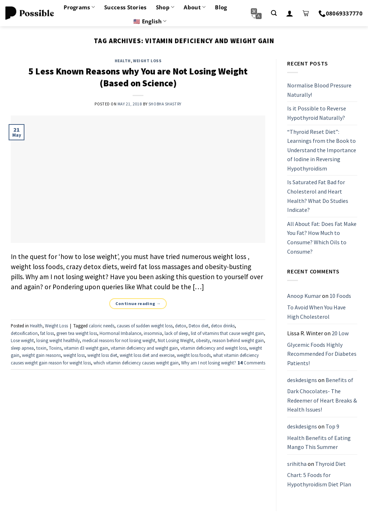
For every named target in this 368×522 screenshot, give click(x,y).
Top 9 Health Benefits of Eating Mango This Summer (319, 436)
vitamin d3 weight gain (86, 348)
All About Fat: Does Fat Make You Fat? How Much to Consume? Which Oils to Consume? (321, 237)
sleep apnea (22, 348)
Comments (251, 363)
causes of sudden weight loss (144, 325)
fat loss (47, 333)
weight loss (74, 355)
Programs (79, 7)
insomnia (153, 333)
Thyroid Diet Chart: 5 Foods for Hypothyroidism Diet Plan (319, 474)
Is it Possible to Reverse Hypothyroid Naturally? (316, 113)
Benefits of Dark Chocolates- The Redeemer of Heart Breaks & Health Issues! (322, 394)
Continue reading (138, 303)
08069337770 (340, 13)
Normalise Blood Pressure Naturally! (319, 90)
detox (180, 325)
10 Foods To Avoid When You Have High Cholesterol (319, 306)
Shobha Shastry (164, 103)
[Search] (274, 13)
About (195, 7)
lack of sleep (176, 333)
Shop (165, 7)
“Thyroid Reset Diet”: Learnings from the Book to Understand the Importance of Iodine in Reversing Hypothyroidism (321, 150)
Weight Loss (147, 60)
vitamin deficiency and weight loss (213, 348)
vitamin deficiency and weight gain (144, 348)
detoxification (24, 333)
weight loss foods (194, 355)
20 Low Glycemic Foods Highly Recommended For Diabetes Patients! (321, 348)
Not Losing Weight (175, 340)
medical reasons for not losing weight (118, 340)
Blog (221, 7)
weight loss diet (102, 355)
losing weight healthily (58, 340)
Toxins (55, 348)
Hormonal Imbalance (120, 333)
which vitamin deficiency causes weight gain (136, 363)
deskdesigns (302, 379)
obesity (203, 340)
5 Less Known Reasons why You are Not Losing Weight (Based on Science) (138, 77)
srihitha (297, 463)
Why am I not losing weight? (208, 363)
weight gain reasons (41, 355)
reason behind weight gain (238, 340)
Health (123, 60)
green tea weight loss (76, 333)
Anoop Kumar (304, 296)
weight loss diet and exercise (147, 355)
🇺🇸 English (149, 21)
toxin (41, 348)
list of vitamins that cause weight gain (227, 333)
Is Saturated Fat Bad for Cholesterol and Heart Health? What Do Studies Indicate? (317, 196)
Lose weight (22, 340)
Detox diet (198, 325)
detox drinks (223, 325)
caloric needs (101, 325)
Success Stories (125, 7)
